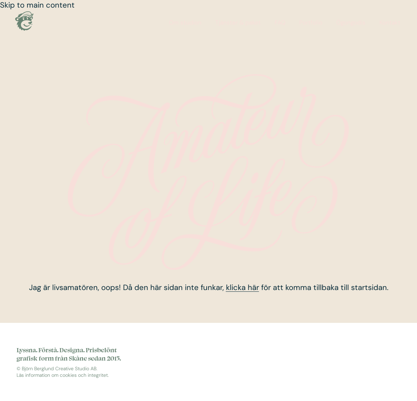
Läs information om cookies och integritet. (63, 375)
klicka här (242, 287)
